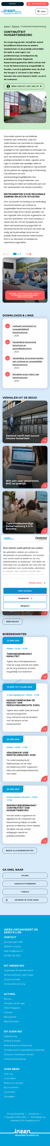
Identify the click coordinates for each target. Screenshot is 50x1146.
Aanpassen (25, 598)
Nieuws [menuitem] (7, 999)
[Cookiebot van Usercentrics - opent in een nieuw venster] (35, 538)
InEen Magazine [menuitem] (12, 1008)
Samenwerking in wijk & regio (18, 975)
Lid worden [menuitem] (9, 1092)
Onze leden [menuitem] (10, 1078)
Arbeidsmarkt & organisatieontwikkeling (24, 1050)
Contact (12, 4)
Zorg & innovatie (12, 979)
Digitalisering (10, 1036)
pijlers (25, 875)
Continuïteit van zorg (14, 984)
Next (28, 254)
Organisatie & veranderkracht (18, 970)
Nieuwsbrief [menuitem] (10, 1017)
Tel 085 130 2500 (12, 955)
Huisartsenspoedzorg (15, 1059)
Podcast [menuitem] (8, 1012)
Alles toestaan (25, 591)
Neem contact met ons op (26, 86)
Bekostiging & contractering (18, 1045)
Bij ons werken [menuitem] (11, 1087)
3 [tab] (20, 254)
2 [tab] (18, 254)
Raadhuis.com (33, 1120)
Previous (5, 254)
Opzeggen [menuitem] (9, 1096)
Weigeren (25, 606)
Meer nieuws (12, 621)
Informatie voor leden (27, 900)
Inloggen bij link (39, 4)
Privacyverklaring (15, 1113)
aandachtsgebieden (25, 884)
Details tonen (35, 583)
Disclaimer (34, 1113)
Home (7, 26)
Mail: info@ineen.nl (13, 951)
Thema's (15, 26)
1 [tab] (14, 254)
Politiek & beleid (12, 1041)
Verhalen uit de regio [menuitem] (14, 1003)
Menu (43, 11)
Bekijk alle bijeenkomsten (19, 850)
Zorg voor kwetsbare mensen (19, 1054)
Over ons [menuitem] (8, 1074)
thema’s (25, 892)
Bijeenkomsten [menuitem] (11, 1021)
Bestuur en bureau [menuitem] (13, 1083)
